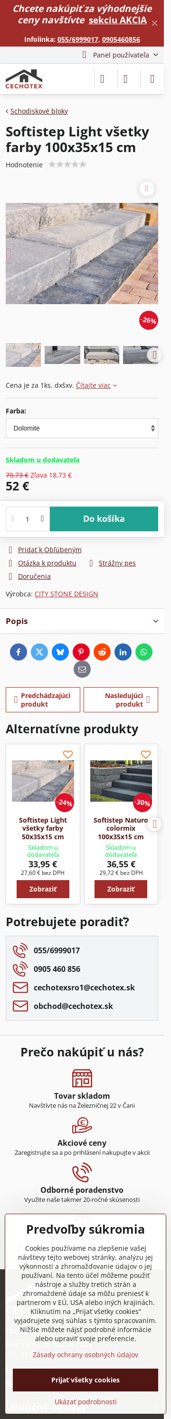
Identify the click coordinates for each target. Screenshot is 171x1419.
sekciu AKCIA (118, 19)
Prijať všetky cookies (85, 1379)
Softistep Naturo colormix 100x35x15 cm (121, 828)
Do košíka (104, 518)
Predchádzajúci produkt (42, 700)
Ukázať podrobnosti (86, 1401)
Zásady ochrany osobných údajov (85, 1354)
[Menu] (152, 78)
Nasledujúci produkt (127, 700)
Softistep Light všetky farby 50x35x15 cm (43, 828)
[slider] (67, 164)
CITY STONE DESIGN (66, 593)
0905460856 (121, 39)
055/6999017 (77, 39)
